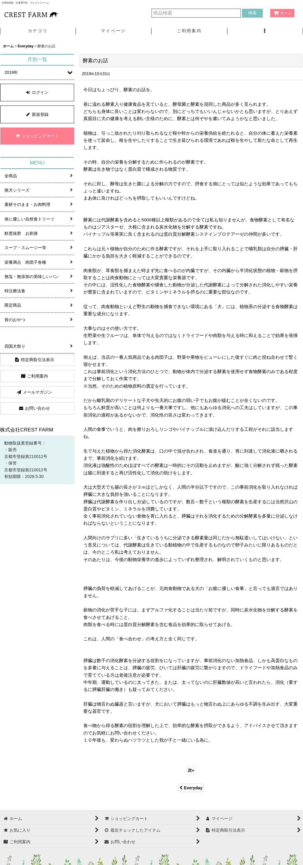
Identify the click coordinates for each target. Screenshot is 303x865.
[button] (265, 31)
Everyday (190, 787)
